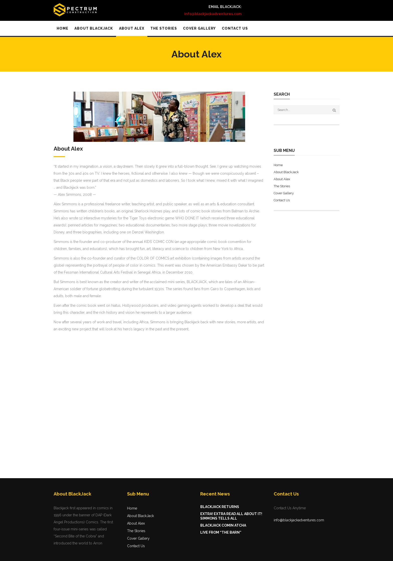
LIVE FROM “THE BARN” (220, 532)
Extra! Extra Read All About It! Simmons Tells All (231, 516)
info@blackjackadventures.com (299, 520)
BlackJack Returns (219, 507)
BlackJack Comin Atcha (223, 525)
